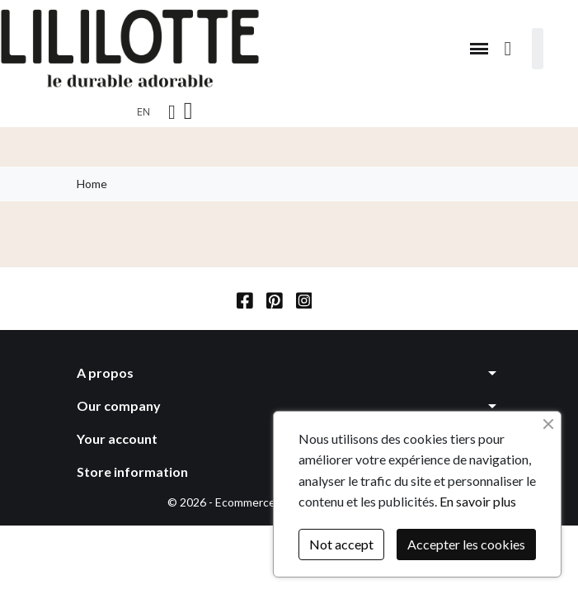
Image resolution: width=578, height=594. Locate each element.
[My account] (172, 112)
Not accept (341, 544)
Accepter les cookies (466, 544)
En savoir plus (477, 501)
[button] (479, 49)
